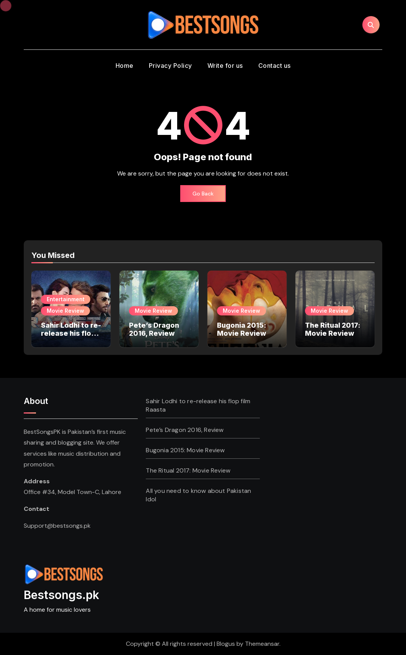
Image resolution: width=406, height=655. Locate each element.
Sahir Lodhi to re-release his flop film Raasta (71, 333)
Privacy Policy (170, 65)
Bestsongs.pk (61, 595)
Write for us (225, 65)
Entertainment (66, 299)
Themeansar (262, 644)
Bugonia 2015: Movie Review (241, 329)
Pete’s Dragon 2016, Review (154, 329)
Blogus (226, 644)
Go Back (203, 193)
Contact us (274, 65)
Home (125, 65)
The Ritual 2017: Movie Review (332, 329)
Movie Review (65, 310)
